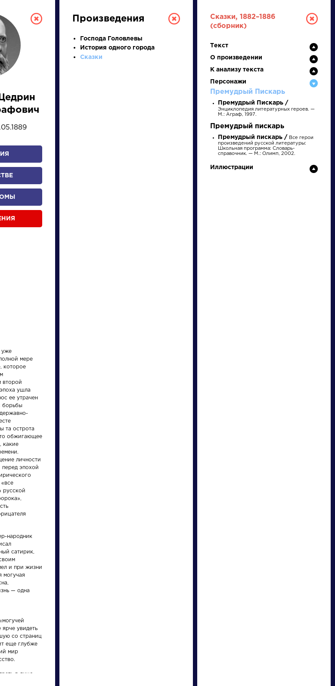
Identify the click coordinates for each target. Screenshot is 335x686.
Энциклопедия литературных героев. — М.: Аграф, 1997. (266, 108)
